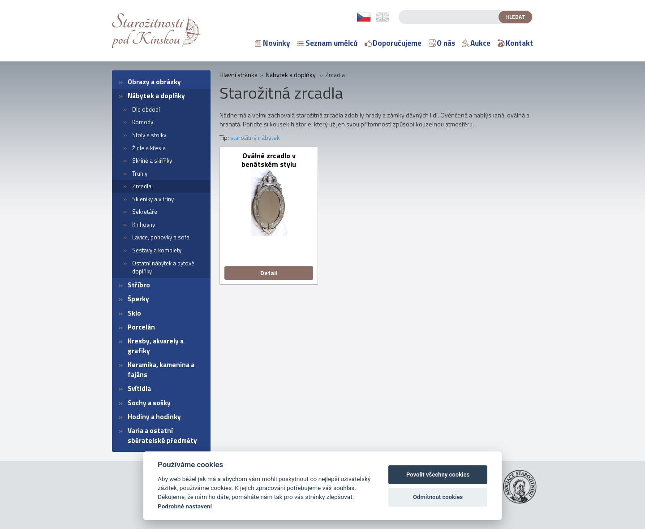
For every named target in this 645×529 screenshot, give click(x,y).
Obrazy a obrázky (154, 82)
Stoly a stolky (149, 134)
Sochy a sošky (149, 403)
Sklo (134, 313)
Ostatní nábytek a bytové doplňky (163, 267)
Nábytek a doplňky (156, 96)
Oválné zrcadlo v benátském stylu (268, 160)
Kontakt (515, 43)
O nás (442, 43)
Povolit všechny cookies (437, 474)
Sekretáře (144, 211)
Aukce (476, 43)
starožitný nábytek (255, 137)
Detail (269, 273)
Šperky (138, 299)
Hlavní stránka (238, 74)
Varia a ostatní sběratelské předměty (162, 435)
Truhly (139, 173)
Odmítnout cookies (438, 497)
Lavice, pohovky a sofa (160, 237)
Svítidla (139, 388)
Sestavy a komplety (156, 250)
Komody (142, 121)
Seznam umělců (327, 43)
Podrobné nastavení (185, 506)
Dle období (146, 109)
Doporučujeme (393, 43)
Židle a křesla (149, 147)
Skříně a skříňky (152, 160)
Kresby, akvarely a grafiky (156, 346)
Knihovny (143, 224)
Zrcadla (141, 186)
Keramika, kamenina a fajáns (161, 369)
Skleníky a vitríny (153, 199)
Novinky (272, 43)
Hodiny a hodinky (154, 417)
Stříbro (139, 285)
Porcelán (141, 327)
